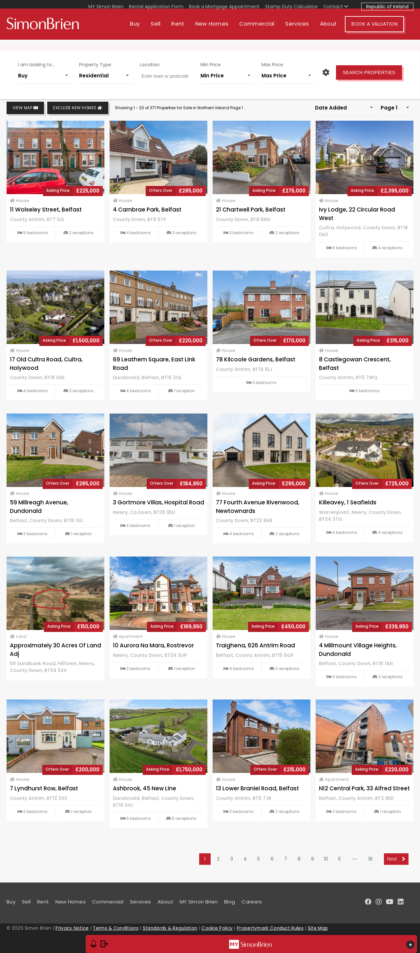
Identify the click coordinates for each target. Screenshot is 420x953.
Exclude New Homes (77, 108)
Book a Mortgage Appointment (224, 6)
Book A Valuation (384, 29)
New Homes (221, 28)
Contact (336, 6)
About (337, 28)
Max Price (268, 61)
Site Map (318, 928)
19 (370, 859)
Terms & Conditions (115, 928)
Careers (252, 901)
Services (306, 28)
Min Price (210, 61)
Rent (187, 28)
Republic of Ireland (387, 6)
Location (151, 61)
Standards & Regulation (170, 928)
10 (326, 859)
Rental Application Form (156, 6)
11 (339, 859)
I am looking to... (42, 61)
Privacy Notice (72, 928)
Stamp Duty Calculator (291, 6)
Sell (165, 28)
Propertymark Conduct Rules (270, 928)
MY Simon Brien (105, 6)
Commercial (266, 28)
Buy (144, 28)
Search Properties (362, 69)
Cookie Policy (217, 928)
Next (396, 859)
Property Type (99, 61)
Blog (229, 901)
